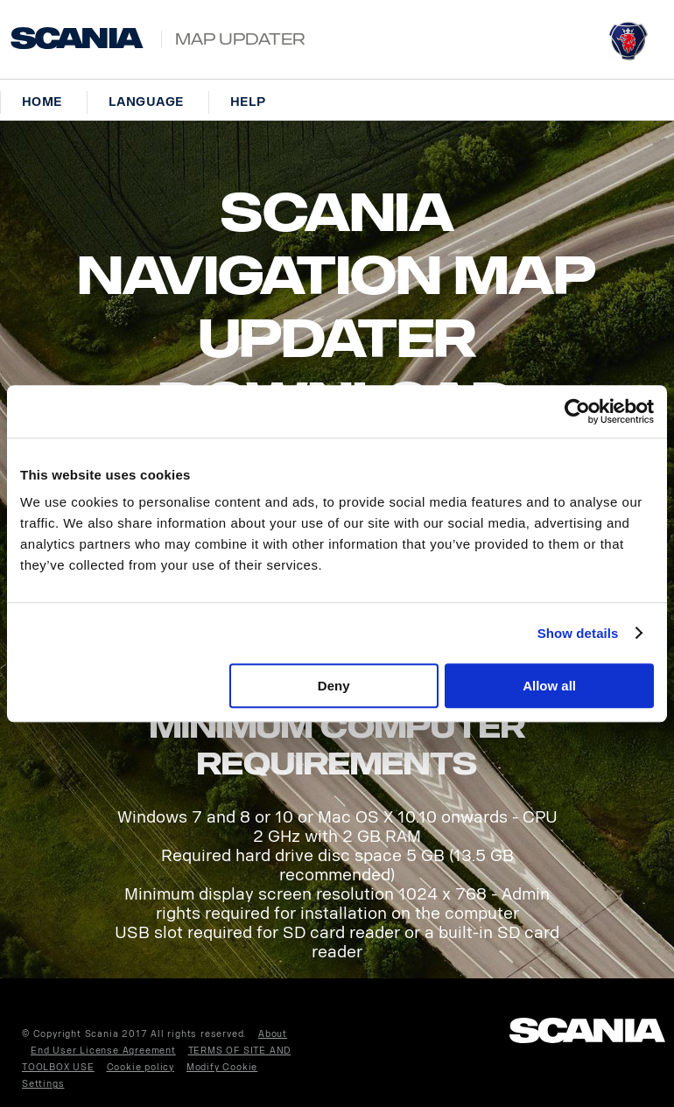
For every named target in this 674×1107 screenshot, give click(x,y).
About (272, 1034)
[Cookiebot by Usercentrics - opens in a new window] (577, 411)
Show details (578, 633)
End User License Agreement (103, 1051)
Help (248, 102)
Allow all (549, 685)
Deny (334, 685)
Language (146, 102)
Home (42, 102)
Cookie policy (140, 1067)
